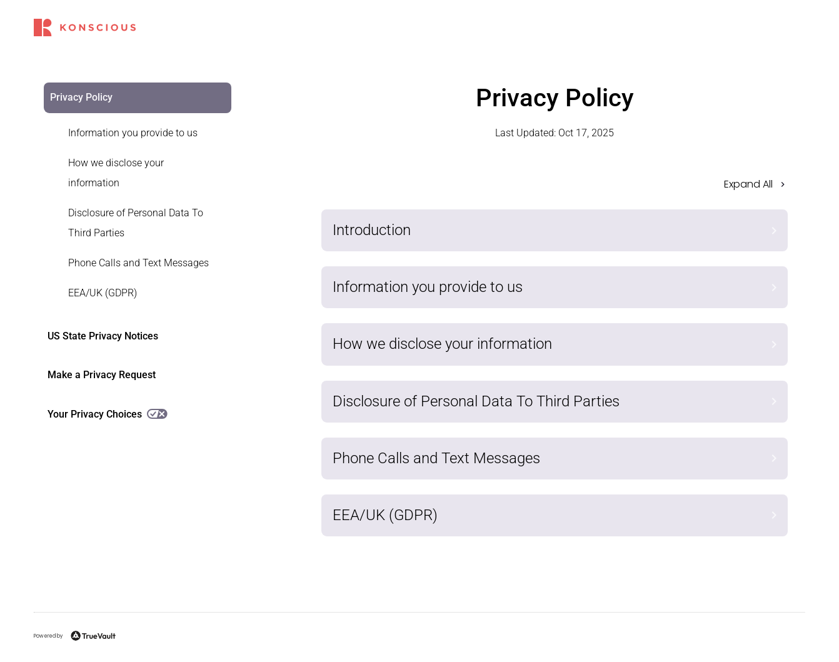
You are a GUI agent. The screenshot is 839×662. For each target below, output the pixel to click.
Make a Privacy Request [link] (102, 375)
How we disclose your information (116, 173)
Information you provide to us (133, 133)
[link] (130, 133)
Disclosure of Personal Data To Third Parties (135, 223)
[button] (555, 188)
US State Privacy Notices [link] (103, 336)
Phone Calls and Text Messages (138, 263)
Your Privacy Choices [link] (108, 414)
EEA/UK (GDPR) (102, 293)
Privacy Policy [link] (81, 97)
